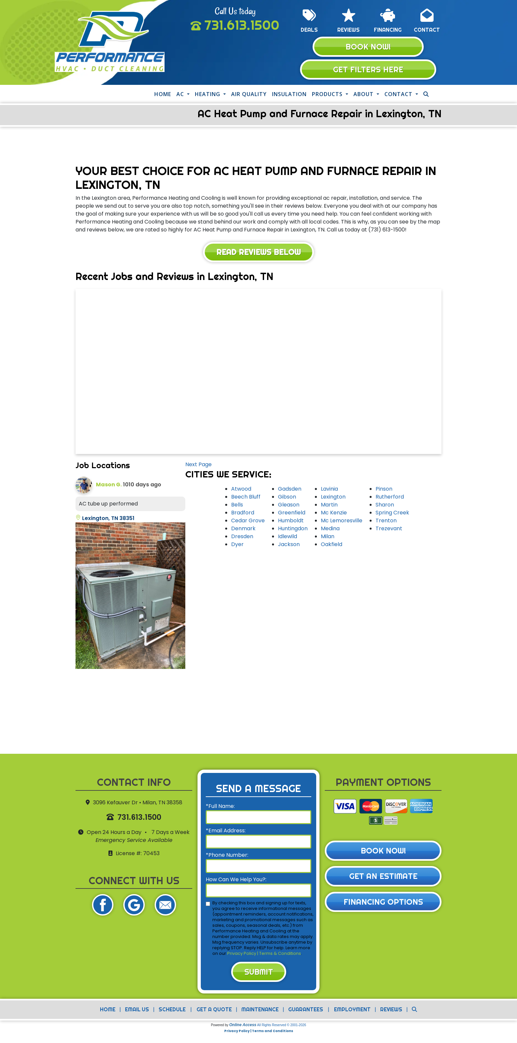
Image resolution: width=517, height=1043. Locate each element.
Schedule (172, 1011)
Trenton (386, 521)
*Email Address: (226, 831)
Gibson (287, 498)
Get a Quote (214, 1011)
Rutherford (390, 498)
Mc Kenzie (334, 513)
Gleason (288, 505)
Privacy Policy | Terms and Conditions (258, 1032)
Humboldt (291, 521)
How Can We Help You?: (236, 880)
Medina (330, 529)
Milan (327, 537)
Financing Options (383, 903)
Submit (258, 973)
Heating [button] (208, 94)
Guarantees (305, 1011)
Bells (237, 505)
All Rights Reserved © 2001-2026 (281, 1026)
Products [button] (328, 94)
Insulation (289, 94)
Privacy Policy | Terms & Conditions (264, 954)
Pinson (384, 490)
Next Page (198, 465)
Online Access (242, 1026)
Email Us (136, 1011)
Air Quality (249, 94)
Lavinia (329, 490)
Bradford (242, 513)
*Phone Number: (227, 856)
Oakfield (331, 545)
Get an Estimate (383, 878)
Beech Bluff (245, 498)
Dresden (242, 537)
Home (162, 94)
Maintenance (260, 1011)
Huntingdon (293, 529)
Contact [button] (399, 94)
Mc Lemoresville (341, 521)
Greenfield (291, 513)
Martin (329, 505)
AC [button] (181, 94)
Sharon (385, 505)
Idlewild (287, 537)
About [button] (364, 94)
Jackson (289, 545)
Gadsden (289, 490)
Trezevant (389, 529)
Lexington (333, 498)
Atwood (241, 490)
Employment (352, 1011)
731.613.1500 (241, 25)
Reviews (391, 1011)
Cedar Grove (248, 521)
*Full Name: (220, 807)
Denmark (243, 529)
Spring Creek (392, 513)
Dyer (237, 545)
